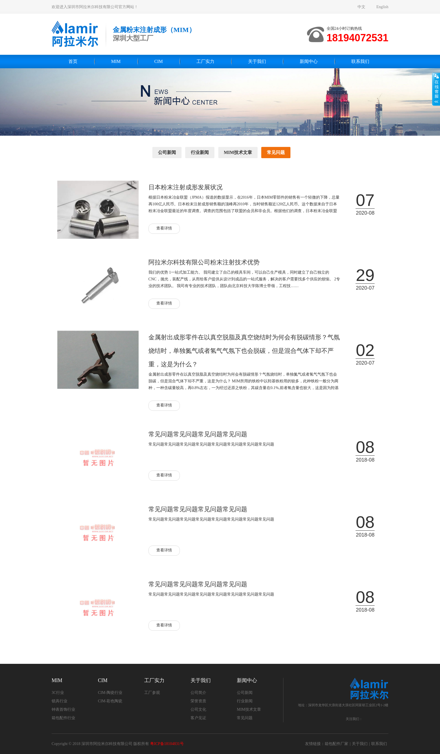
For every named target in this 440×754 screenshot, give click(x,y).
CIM (158, 61)
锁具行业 (59, 701)
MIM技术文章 (238, 152)
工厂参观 (152, 693)
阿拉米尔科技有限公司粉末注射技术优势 (204, 262)
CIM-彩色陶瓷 (110, 701)
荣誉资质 (198, 701)
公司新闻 (167, 152)
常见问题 (276, 152)
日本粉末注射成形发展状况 (185, 187)
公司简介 (198, 693)
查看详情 (164, 228)
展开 (436, 89)
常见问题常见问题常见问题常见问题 (197, 434)
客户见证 (198, 718)
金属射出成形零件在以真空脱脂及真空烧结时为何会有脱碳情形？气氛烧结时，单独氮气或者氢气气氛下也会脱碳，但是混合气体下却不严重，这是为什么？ (244, 351)
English (382, 7)
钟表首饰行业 (63, 709)
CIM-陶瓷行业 (110, 693)
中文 (361, 7)
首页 (72, 61)
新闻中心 (309, 61)
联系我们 (360, 61)
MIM (116, 61)
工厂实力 (205, 61)
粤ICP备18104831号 (167, 744)
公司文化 (198, 709)
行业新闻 (200, 152)
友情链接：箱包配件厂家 (326, 744)
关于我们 (257, 61)
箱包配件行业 (63, 718)
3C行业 (58, 693)
